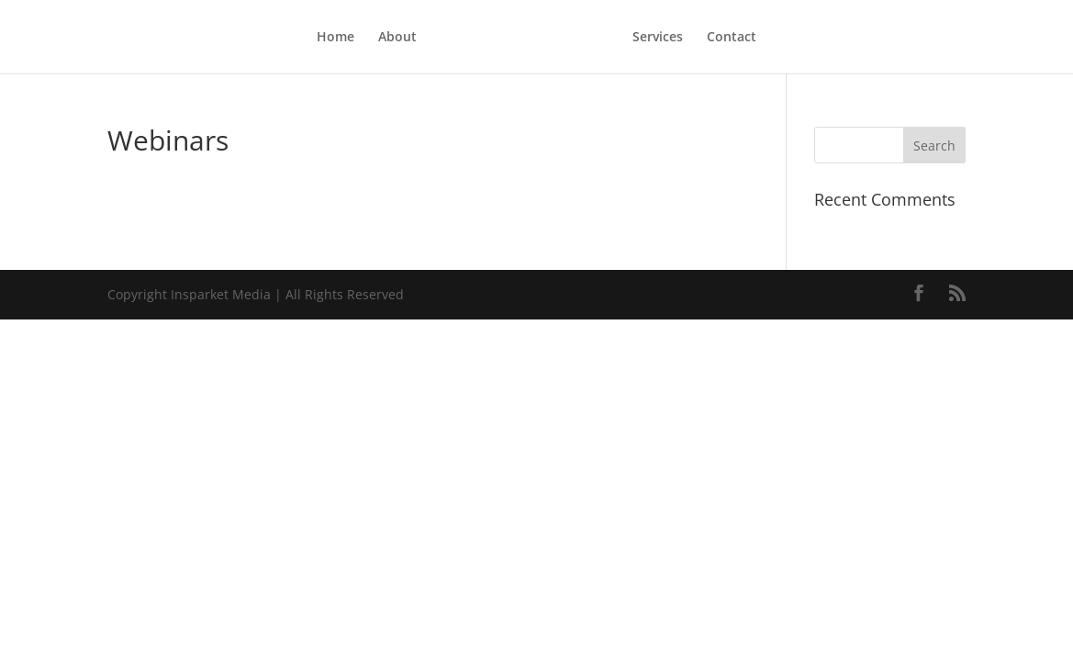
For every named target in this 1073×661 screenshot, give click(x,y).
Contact (774, 37)
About (354, 37)
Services (701, 37)
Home (292, 37)
